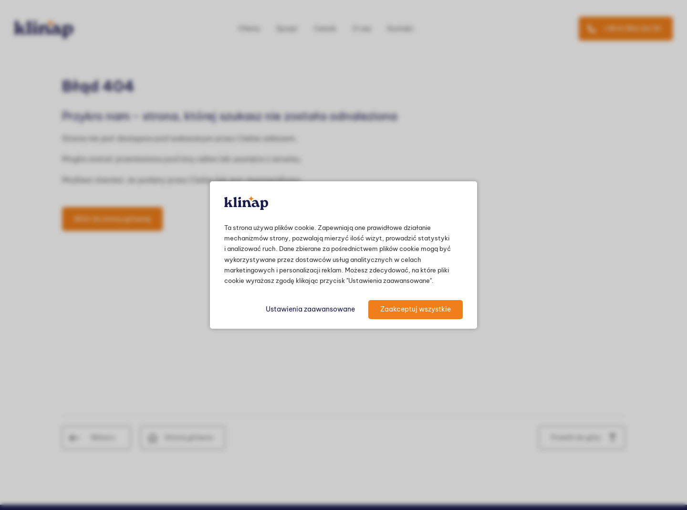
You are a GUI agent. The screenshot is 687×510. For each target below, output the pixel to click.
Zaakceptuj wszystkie (415, 309)
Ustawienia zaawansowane (310, 309)
